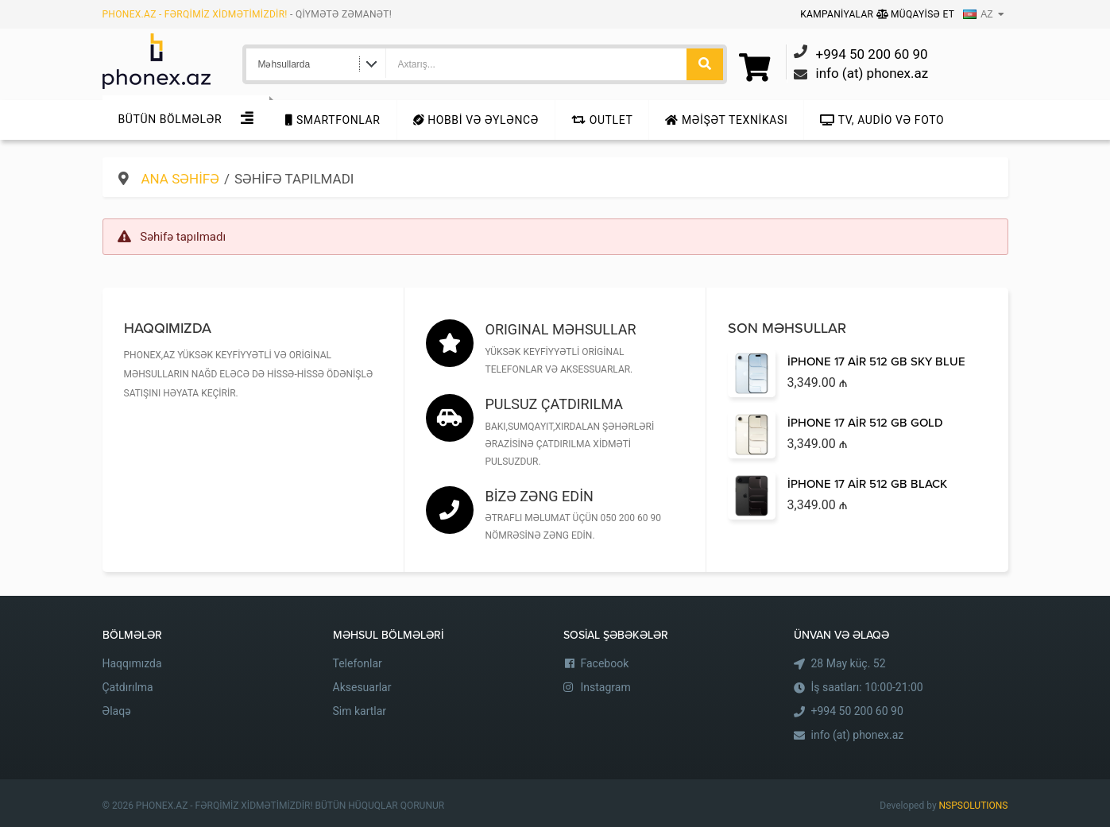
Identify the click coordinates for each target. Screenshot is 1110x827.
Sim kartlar (360, 711)
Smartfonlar (332, 120)
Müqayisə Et (915, 14)
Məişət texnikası (726, 120)
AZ (977, 14)
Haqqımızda (132, 663)
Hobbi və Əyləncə (476, 120)
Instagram (606, 687)
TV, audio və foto (882, 120)
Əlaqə (116, 711)
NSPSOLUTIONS (973, 805)
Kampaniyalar (838, 14)
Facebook (605, 663)
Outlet (601, 120)
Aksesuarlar (362, 687)
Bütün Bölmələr (170, 119)
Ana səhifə (180, 179)
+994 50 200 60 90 (857, 711)
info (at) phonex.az (857, 734)
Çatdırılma (127, 687)
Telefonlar (357, 663)
